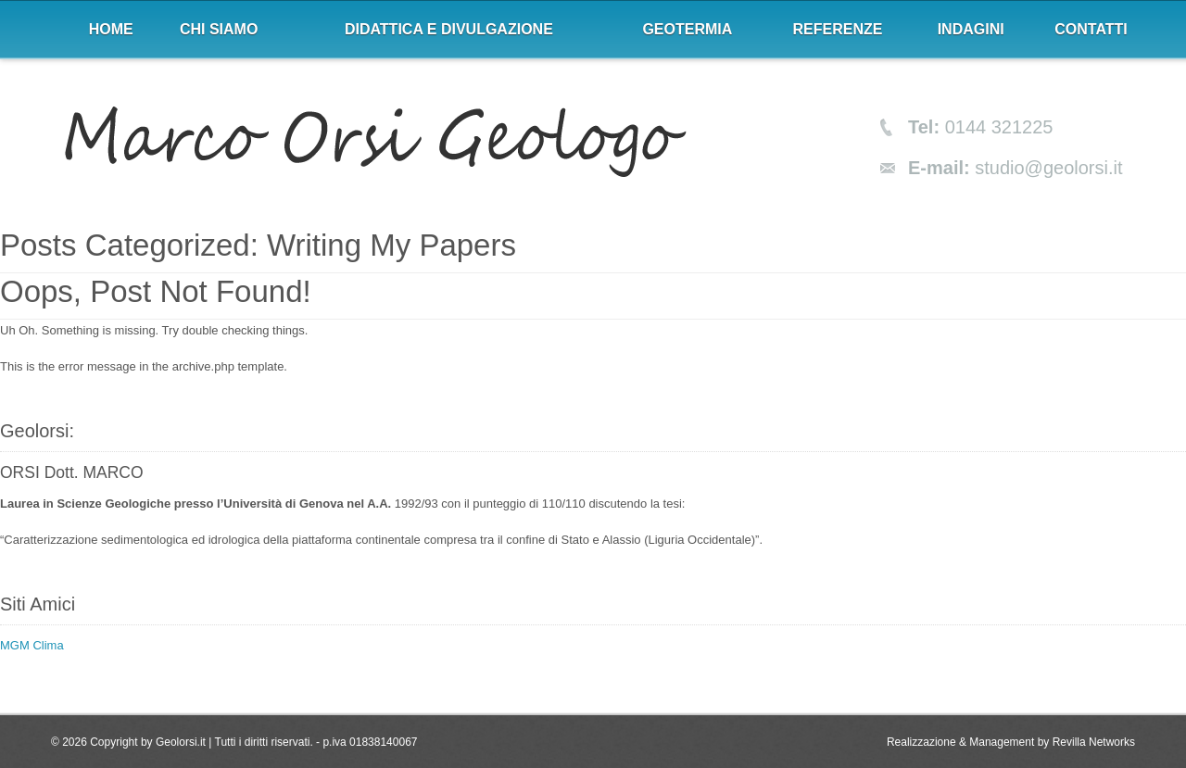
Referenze (838, 29)
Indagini (971, 29)
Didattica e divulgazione (449, 29)
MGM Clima (32, 645)
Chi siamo (219, 29)
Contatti (1091, 29)
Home (111, 29)
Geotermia (687, 29)
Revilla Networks (1094, 742)
